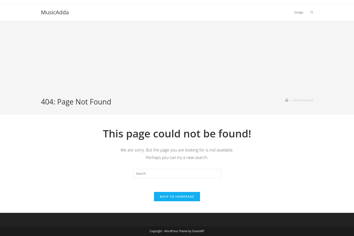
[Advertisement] (177, 62)
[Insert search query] (177, 173)
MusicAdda (55, 12)
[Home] (286, 100)
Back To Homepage (177, 196)
